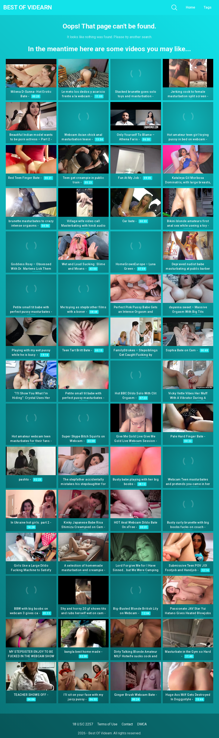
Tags (208, 7)
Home (190, 7)
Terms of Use (107, 724)
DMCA (142, 724)
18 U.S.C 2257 (82, 724)
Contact (127, 724)
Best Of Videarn (27, 7)
